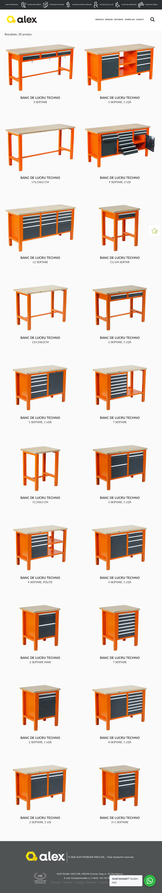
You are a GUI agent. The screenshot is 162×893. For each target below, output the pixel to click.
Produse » (56, 882)
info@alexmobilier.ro (80, 878)
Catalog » (80, 882)
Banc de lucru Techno (40, 97)
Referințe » (92, 882)
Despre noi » (106, 882)
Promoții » (68, 882)
